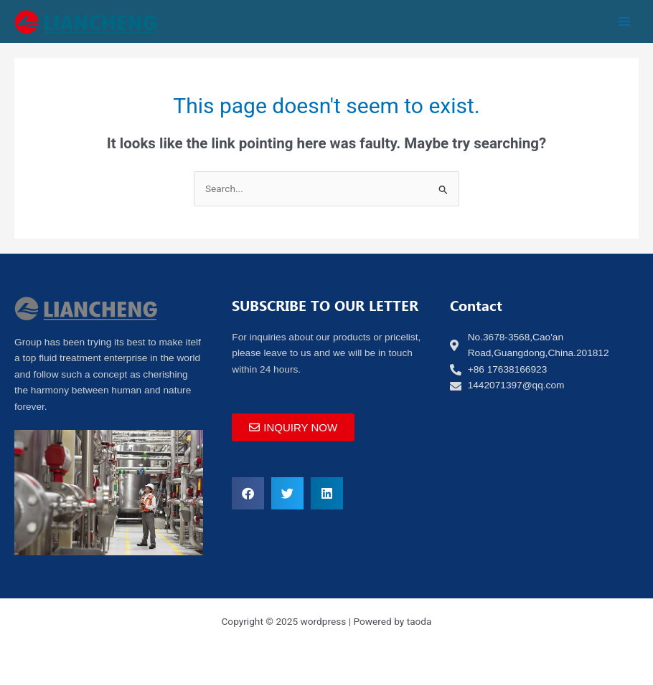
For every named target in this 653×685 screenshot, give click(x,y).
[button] (248, 493)
